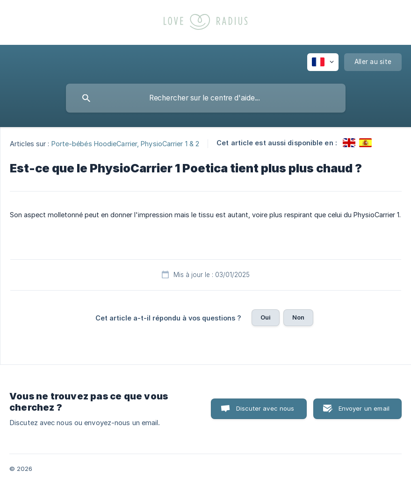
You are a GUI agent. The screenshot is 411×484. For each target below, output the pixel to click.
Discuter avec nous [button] (265, 408)
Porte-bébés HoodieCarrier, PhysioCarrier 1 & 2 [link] (125, 143)
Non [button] (298, 317)
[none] (323, 62)
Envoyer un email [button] (364, 408)
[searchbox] (206, 98)
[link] (349, 142)
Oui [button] (265, 317)
